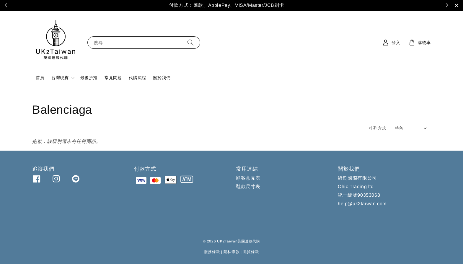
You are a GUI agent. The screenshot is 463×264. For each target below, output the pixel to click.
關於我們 (161, 77)
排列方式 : (379, 128)
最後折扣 (88, 77)
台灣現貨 (60, 77)
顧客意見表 (248, 177)
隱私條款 (232, 252)
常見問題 (113, 77)
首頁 (40, 77)
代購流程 (137, 77)
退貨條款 (251, 252)
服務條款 (212, 252)
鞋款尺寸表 (248, 186)
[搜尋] (190, 42)
